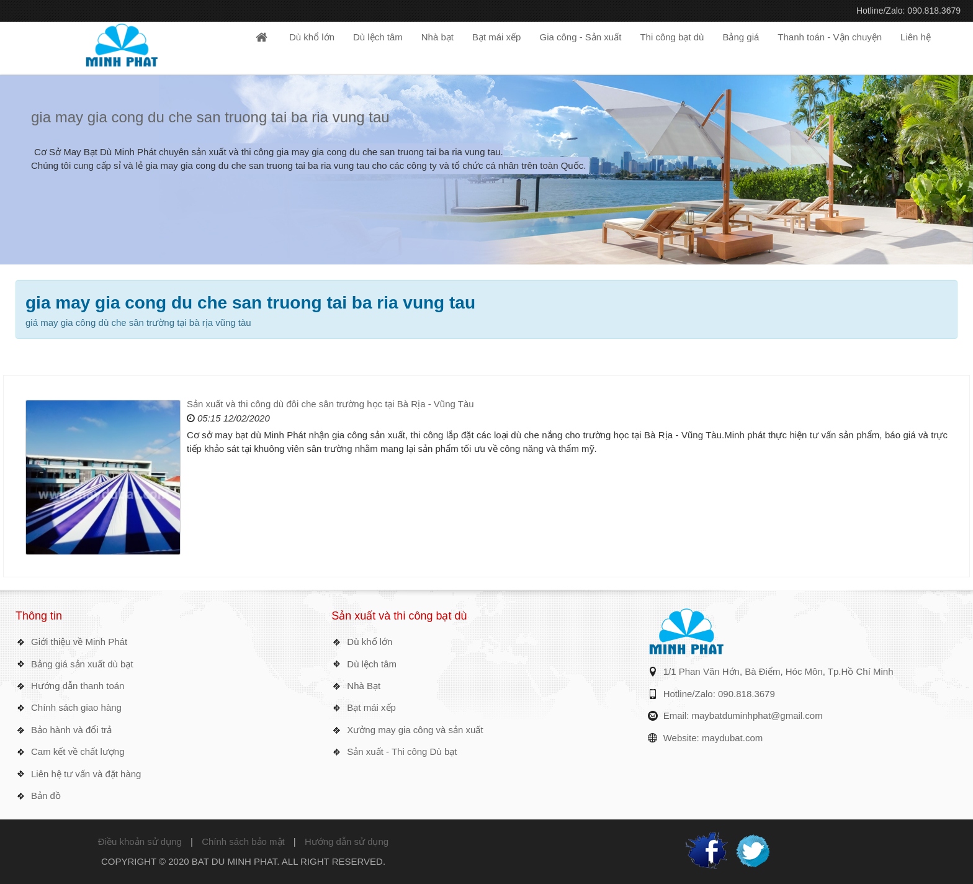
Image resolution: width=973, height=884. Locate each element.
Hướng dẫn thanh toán (77, 685)
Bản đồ (46, 795)
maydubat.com (732, 738)
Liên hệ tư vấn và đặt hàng (86, 774)
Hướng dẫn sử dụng (346, 841)
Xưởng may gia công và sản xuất (415, 729)
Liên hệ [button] (915, 37)
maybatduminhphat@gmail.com (757, 715)
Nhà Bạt (363, 685)
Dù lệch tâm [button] (378, 37)
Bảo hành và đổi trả (71, 729)
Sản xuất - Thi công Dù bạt (402, 751)
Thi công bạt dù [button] (672, 37)
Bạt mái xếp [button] (496, 37)
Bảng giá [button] (740, 37)
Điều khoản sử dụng (140, 841)
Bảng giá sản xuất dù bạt (82, 664)
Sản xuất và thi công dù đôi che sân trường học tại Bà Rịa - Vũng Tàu (330, 404)
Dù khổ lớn (369, 641)
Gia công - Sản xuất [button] (580, 37)
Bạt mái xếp (371, 707)
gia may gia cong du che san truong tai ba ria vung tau (210, 117)
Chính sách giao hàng (76, 707)
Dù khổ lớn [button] (311, 37)
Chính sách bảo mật (243, 841)
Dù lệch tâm (372, 664)
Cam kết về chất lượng (78, 751)
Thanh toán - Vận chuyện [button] (830, 37)
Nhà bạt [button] (437, 37)
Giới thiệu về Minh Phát (79, 641)
